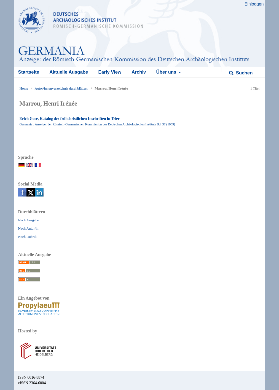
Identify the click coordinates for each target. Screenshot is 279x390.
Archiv (139, 72)
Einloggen (254, 4)
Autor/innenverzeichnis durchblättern (61, 88)
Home (24, 88)
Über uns (167, 72)
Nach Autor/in (28, 228)
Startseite (28, 72)
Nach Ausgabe (28, 220)
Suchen (244, 73)
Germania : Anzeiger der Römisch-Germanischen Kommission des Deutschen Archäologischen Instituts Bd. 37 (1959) (97, 124)
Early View (109, 72)
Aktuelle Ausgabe (68, 72)
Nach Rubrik (27, 237)
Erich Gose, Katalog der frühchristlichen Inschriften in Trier (70, 119)
